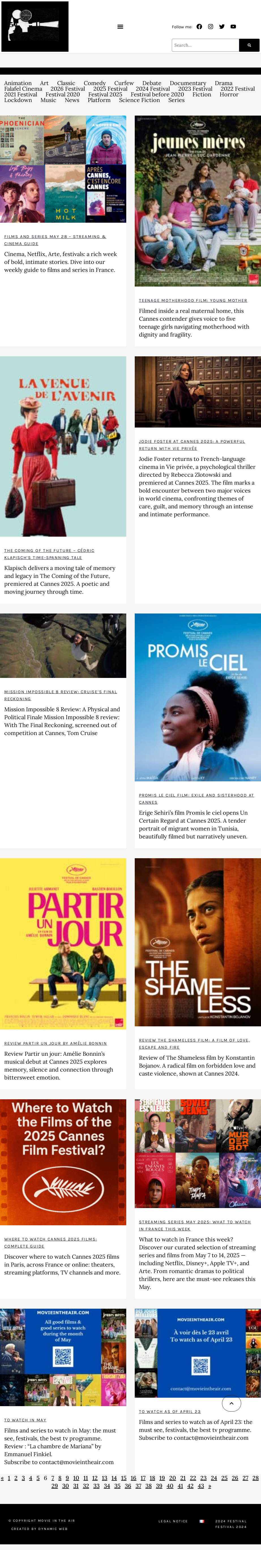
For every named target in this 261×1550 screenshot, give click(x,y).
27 (245, 1477)
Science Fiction (139, 100)
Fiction (201, 94)
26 (235, 1477)
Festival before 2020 (157, 94)
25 (224, 1477)
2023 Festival (195, 89)
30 (65, 1485)
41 (180, 1485)
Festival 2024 (231, 1527)
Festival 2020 (63, 94)
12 (95, 1477)
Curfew (124, 83)
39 (159, 1485)
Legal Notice (173, 1521)
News (72, 100)
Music (48, 100)
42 (190, 1485)
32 (86, 1485)
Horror (229, 94)
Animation (18, 83)
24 (214, 1477)
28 (256, 1477)
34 (107, 1485)
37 (138, 1485)
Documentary (188, 83)
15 (124, 1477)
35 (117, 1485)
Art (44, 83)
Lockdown (18, 100)
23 (203, 1477)
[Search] (249, 45)
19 (162, 1477)
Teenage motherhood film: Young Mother (193, 300)
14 (114, 1477)
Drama (223, 83)
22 (193, 1477)
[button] (120, 26)
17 (143, 1477)
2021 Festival (20, 94)
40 (170, 1485)
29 (55, 1485)
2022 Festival (238, 89)
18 (152, 1477)
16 (133, 1477)
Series (176, 100)
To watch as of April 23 (170, 1411)
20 (172, 1477)
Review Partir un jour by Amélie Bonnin (55, 1043)
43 (201, 1485)
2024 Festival (153, 89)
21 (183, 1477)
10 (76, 1477)
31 (76, 1485)
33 (96, 1485)
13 (104, 1477)
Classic (66, 83)
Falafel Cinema (23, 89)
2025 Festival (110, 89)
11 (86, 1477)
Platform (99, 100)
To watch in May (25, 1420)
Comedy (95, 83)
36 (128, 1485)
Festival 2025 (105, 94)
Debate (151, 83)
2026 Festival (68, 89)
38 (149, 1485)
